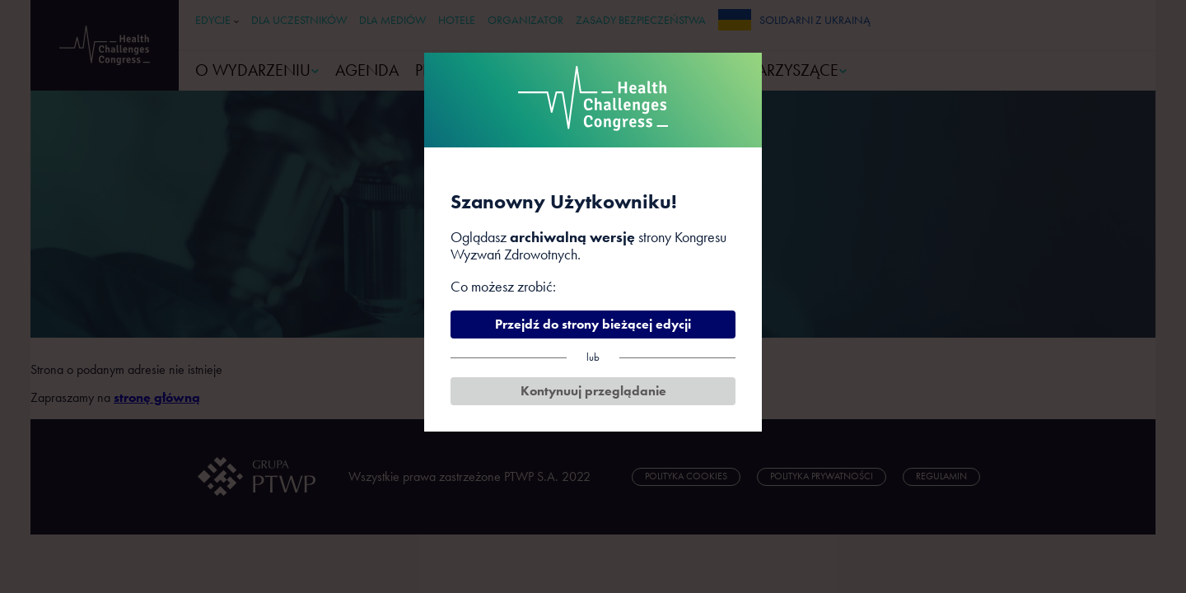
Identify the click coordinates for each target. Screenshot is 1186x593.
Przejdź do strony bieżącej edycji (593, 324)
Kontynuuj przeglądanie (593, 390)
